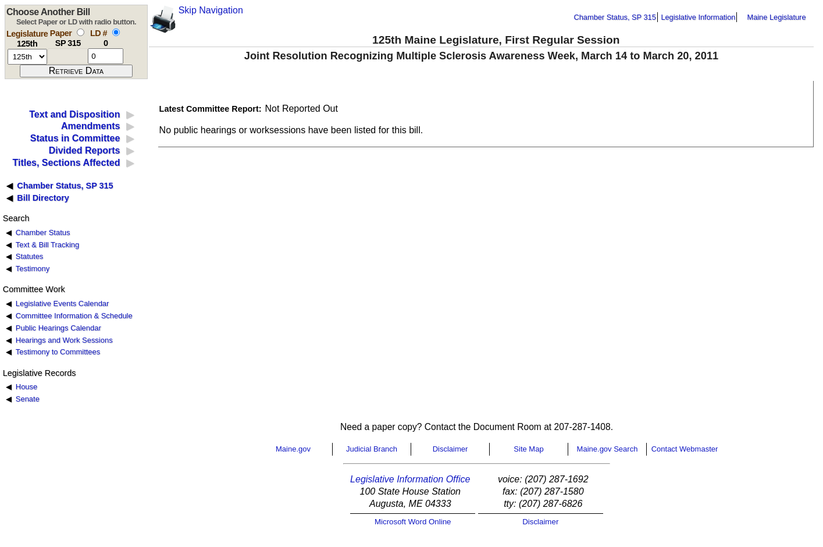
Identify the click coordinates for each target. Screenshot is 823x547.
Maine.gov (293, 449)
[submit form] (76, 71)
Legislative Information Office (410, 479)
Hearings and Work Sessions (64, 340)
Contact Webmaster (684, 449)
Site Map (528, 449)
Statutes (30, 256)
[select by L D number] (116, 32)
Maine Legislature (776, 17)
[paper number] (68, 56)
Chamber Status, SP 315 (615, 17)
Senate (28, 399)
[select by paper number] (80, 32)
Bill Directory (43, 198)
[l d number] (105, 56)
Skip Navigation (211, 10)
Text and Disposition (74, 114)
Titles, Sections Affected (66, 163)
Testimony (32, 268)
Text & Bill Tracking (47, 244)
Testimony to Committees (58, 351)
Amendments (90, 126)
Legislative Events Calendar (62, 303)
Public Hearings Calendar (58, 328)
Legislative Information (698, 17)
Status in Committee (75, 138)
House (26, 386)
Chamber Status (43, 232)
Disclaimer (450, 449)
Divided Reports (84, 150)
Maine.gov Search (607, 449)
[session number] (27, 57)
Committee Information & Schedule (74, 315)
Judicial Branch (371, 449)
